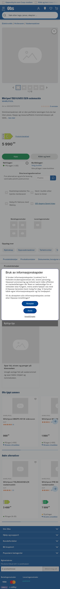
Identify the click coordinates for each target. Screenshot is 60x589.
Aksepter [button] (30, 304)
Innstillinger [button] (30, 316)
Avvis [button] (30, 311)
